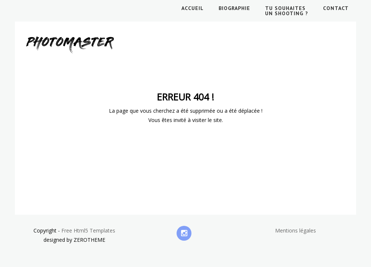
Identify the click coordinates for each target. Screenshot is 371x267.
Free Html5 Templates (88, 230)
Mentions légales (295, 230)
